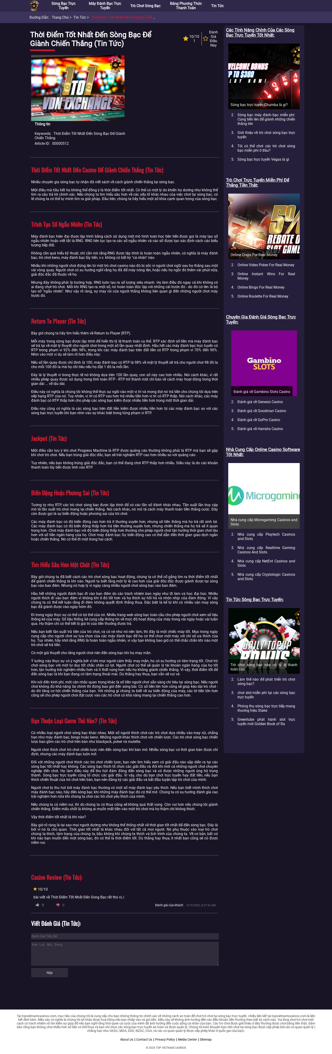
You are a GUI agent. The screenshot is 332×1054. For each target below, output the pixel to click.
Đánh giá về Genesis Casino (260, 402)
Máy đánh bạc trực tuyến (105, 5)
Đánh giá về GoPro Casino (258, 420)
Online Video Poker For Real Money (265, 265)
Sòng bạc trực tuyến (63, 5)
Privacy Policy (165, 1039)
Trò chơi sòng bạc (145, 6)
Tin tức (217, 6)
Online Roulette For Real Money (262, 296)
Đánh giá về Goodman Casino (261, 411)
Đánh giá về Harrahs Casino (260, 429)
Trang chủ (60, 17)
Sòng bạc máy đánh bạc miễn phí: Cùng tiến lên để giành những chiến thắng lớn (266, 119)
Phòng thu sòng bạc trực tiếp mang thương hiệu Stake (266, 708)
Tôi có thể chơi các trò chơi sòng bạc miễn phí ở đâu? (266, 148)
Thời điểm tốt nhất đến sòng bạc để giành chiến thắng (137, 17)
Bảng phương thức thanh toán (186, 5)
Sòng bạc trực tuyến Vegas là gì (263, 159)
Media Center (187, 1039)
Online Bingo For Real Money (261, 287)
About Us (126, 1039)
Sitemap (206, 1039)
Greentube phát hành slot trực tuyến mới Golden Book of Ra (266, 721)
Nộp (50, 972)
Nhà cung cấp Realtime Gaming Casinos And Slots (266, 550)
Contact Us (144, 1039)
